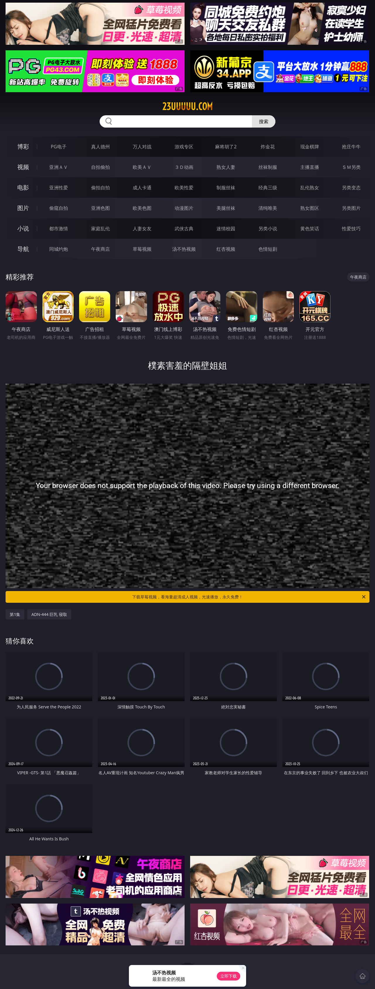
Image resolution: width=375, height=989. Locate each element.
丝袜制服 (267, 167)
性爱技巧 (351, 228)
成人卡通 (142, 187)
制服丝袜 (226, 187)
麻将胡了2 (225, 146)
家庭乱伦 (100, 228)
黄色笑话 (309, 228)
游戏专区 (184, 146)
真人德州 (100, 146)
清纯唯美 (267, 208)
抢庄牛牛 (351, 146)
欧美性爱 (184, 187)
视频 (23, 167)
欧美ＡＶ (142, 167)
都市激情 (58, 228)
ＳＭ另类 (351, 167)
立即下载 (228, 976)
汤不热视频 (184, 249)
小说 (23, 228)
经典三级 (267, 187)
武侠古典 (184, 228)
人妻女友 (142, 228)
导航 (23, 249)
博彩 (23, 146)
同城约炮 (58, 249)
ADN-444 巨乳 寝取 (49, 614)
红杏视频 (226, 249)
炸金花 (268, 146)
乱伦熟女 (309, 187)
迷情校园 (226, 228)
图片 (23, 208)
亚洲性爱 (58, 187)
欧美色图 (142, 208)
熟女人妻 (226, 167)
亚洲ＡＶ (58, 167)
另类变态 (351, 187)
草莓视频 (142, 249)
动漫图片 (184, 208)
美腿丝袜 (226, 208)
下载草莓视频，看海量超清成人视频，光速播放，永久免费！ (249, 596)
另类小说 (267, 228)
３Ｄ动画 (184, 167)
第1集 (15, 614)
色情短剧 (267, 249)
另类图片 (351, 208)
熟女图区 (309, 208)
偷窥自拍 (58, 208)
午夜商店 (100, 249)
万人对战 (142, 146)
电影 (23, 187)
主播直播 (309, 167)
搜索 (263, 121)
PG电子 (58, 146)
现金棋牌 (309, 146)
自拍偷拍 (100, 167)
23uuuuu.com (187, 106)
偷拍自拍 (100, 187)
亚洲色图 (100, 208)
